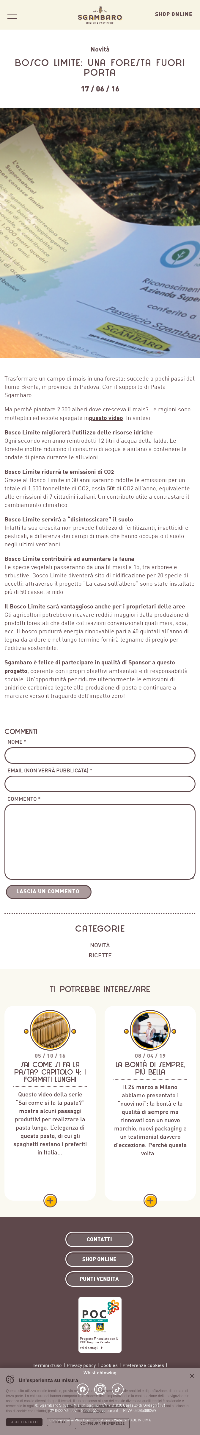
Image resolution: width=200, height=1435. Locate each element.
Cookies (109, 1365)
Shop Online (174, 13)
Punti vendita (99, 1278)
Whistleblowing (100, 1372)
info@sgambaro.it (102, 1410)
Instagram (100, 1389)
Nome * (16, 741)
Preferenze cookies (143, 1365)
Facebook (83, 1389)
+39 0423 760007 (62, 1410)
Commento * (24, 798)
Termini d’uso (47, 1365)
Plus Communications (92, 1420)
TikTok (118, 1389)
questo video (106, 417)
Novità (100, 49)
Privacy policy (81, 1365)
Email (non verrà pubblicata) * (49, 770)
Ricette (100, 955)
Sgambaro (100, 15)
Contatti (99, 1239)
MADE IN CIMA (139, 1420)
